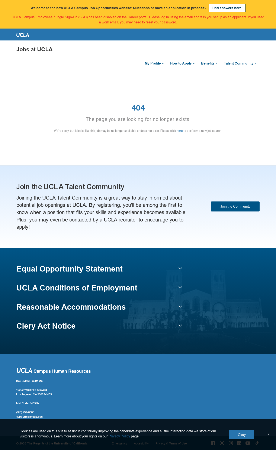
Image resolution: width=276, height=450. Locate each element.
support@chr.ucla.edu (29, 416)
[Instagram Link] (231, 443)
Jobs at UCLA (34, 49)
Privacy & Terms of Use (171, 443)
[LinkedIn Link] (239, 443)
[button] (99, 271)
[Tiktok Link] (257, 443)
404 (138, 108)
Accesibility (141, 443)
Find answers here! (227, 8)
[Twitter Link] (222, 443)
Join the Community (235, 206)
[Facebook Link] (213, 443)
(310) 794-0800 (25, 412)
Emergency (119, 443)
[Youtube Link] (247, 443)
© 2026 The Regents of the (51, 443)
